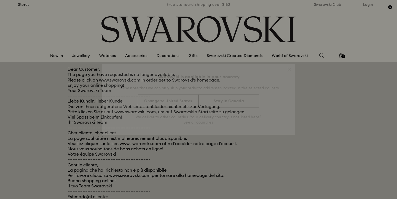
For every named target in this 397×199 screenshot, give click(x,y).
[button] (289, 67)
